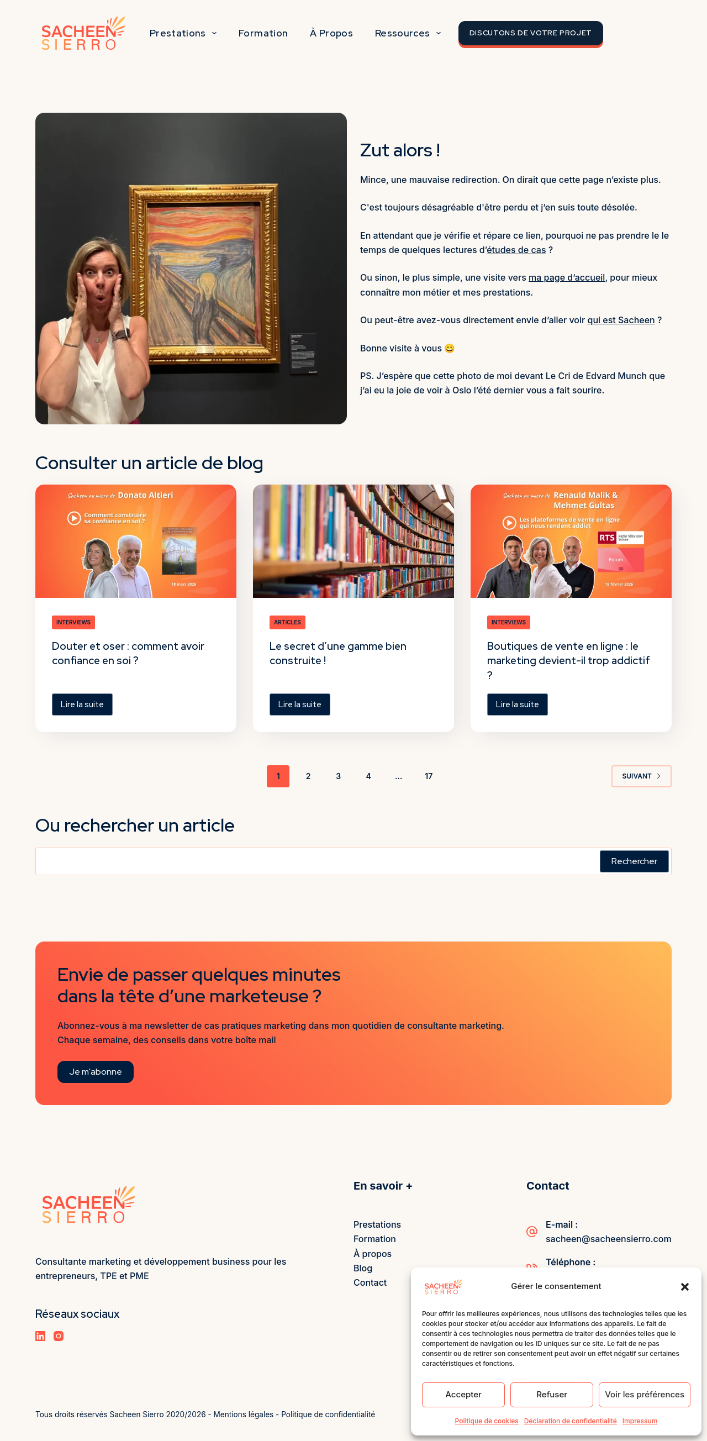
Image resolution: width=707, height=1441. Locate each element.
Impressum (640, 1421)
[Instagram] (59, 1335)
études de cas (516, 249)
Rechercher (634, 860)
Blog (363, 1267)
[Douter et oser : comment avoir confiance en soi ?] (135, 541)
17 (428, 775)
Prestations (185, 33)
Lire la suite (87, 706)
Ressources (410, 33)
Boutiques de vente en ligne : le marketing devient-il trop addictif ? (565, 660)
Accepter (463, 1394)
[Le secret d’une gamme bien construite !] (353, 541)
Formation (263, 33)
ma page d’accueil (567, 277)
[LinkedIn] (40, 1335)
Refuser (551, 1394)
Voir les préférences (644, 1394)
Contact (370, 1282)
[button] (684, 1286)
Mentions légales (244, 1414)
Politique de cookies (487, 1421)
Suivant (641, 775)
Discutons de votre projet (530, 33)
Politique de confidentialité (329, 1414)
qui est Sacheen (621, 319)
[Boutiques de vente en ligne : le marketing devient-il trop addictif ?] (571, 541)
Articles (287, 622)
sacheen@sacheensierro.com (609, 1238)
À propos (331, 33)
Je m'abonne (95, 1071)
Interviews (73, 622)
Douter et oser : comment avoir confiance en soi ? (133, 653)
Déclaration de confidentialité (570, 1421)
